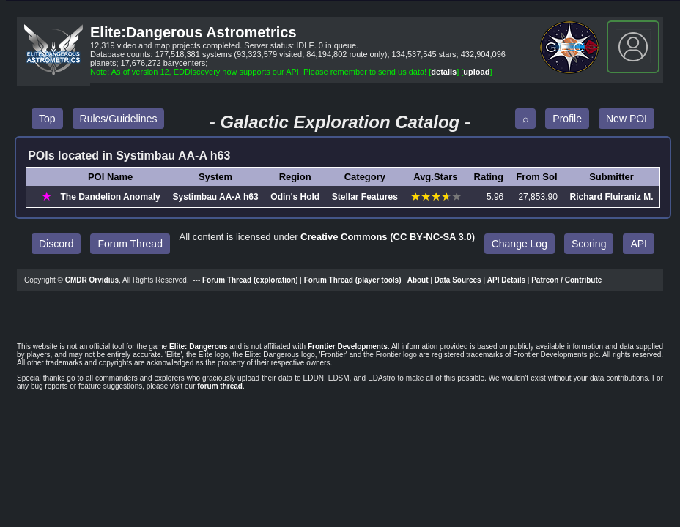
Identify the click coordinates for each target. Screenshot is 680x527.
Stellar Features (365, 197)
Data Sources (458, 280)
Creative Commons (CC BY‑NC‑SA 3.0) (387, 236)
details (444, 71)
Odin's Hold (294, 197)
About (418, 280)
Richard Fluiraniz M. (612, 197)
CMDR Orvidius (92, 280)
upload (476, 71)
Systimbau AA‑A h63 (215, 197)
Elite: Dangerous (198, 347)
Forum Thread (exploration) (250, 280)
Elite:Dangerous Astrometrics (193, 32)
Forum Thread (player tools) (353, 280)
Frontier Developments (348, 347)
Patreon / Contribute (566, 280)
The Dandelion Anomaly (110, 197)
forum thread (220, 386)
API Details (506, 280)
